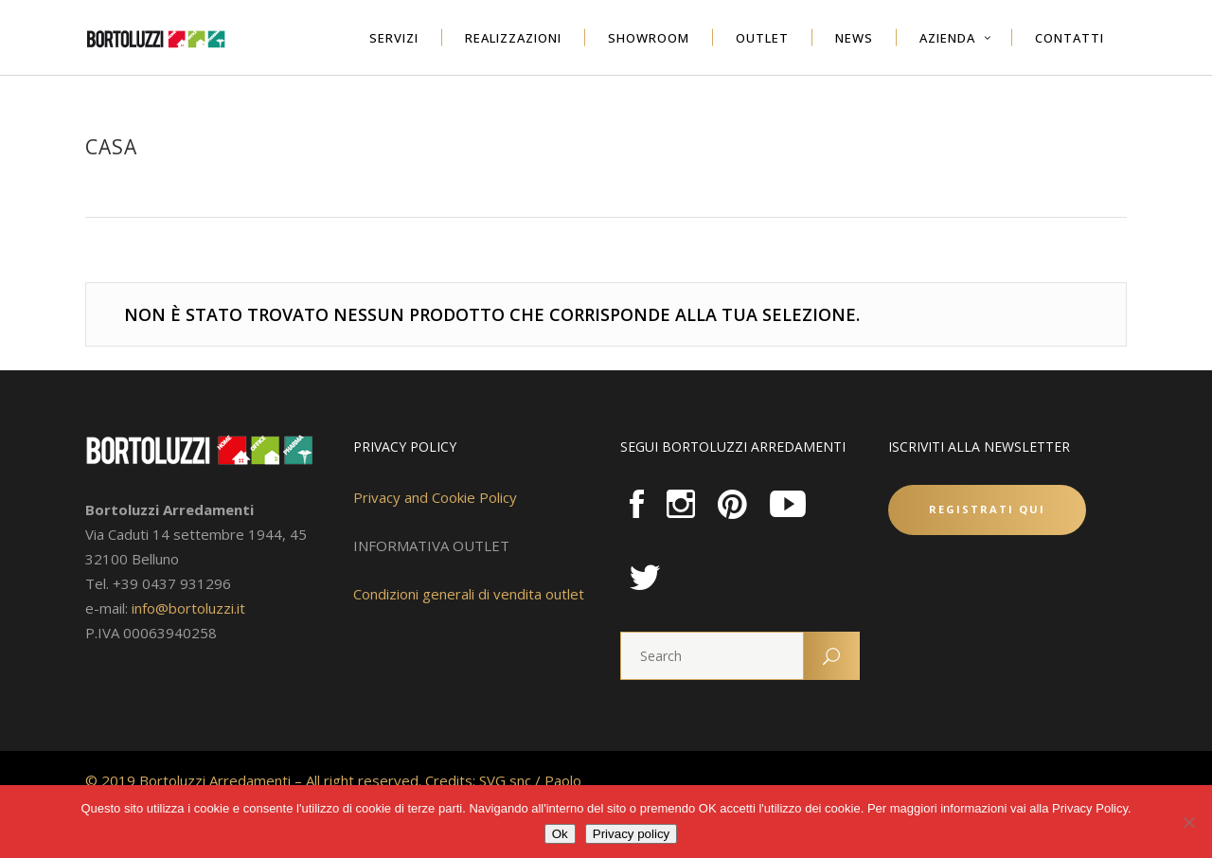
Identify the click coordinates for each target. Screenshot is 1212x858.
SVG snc (505, 780)
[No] (1188, 822)
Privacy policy (631, 834)
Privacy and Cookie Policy (435, 497)
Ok (560, 834)
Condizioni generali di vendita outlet (468, 593)
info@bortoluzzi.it (188, 608)
